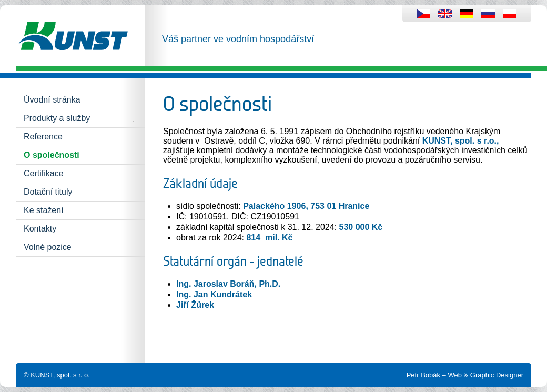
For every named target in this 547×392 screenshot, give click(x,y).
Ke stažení (44, 210)
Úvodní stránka (52, 99)
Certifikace (44, 173)
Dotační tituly (48, 191)
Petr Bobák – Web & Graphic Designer (465, 375)
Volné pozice (48, 247)
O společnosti (51, 154)
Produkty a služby (57, 118)
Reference (43, 136)
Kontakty (40, 228)
